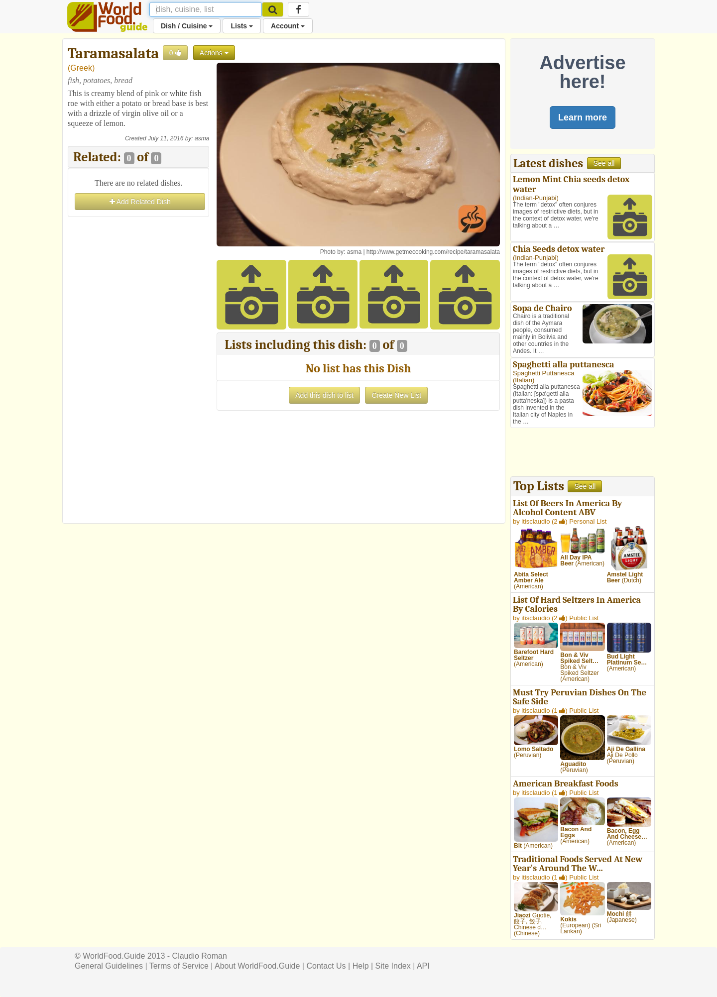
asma (202, 138)
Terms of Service (179, 966)
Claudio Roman (199, 956)
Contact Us (326, 966)
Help (361, 966)
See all (604, 163)
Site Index (393, 966)
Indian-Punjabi (535, 198)
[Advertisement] (138, 369)
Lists (242, 26)
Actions (214, 53)
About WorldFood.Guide (257, 966)
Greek (81, 68)
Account (288, 26)
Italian (523, 380)
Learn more (582, 117)
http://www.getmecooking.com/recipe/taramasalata (433, 251)
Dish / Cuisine (187, 26)
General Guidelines (109, 966)
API (423, 966)
